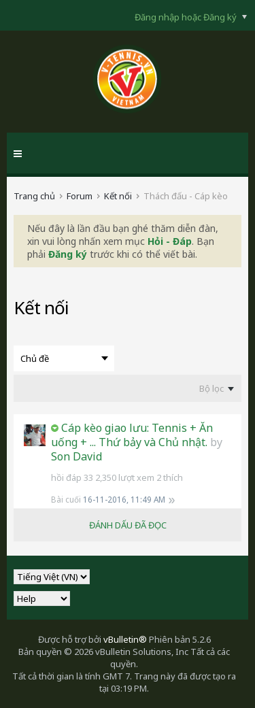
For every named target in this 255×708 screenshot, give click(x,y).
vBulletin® (125, 639)
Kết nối (118, 196)
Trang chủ (34, 196)
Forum (79, 196)
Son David (76, 456)
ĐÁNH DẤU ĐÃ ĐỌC (128, 525)
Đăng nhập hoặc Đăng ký (191, 17)
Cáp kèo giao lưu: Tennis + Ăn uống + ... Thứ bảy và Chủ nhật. (132, 435)
